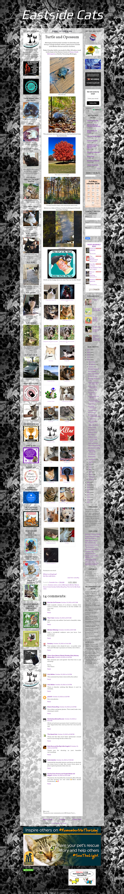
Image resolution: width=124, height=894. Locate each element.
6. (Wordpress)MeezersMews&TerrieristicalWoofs (67, 341)
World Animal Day (94, 448)
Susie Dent (93, 253)
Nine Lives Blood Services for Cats (90, 560)
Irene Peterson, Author (92, 536)
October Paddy (92, 390)
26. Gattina (67, 543)
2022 (88, 359)
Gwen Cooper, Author (92, 545)
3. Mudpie (50, 320)
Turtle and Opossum (92, 393)
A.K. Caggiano (94, 269)
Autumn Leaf (92, 437)
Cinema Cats (89, 551)
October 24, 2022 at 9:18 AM (64, 760)
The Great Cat (89, 547)
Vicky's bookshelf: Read (94, 245)
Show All (99, 168)
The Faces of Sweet (94, 445)
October (91, 367)
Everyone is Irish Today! (96, 309)
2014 (88, 499)
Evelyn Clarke (94, 261)
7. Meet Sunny (50, 360)
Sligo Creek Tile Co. (91, 540)
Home (62, 819)
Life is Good (92, 427)
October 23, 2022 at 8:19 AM (62, 618)
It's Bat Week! (92, 376)
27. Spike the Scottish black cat (51, 563)
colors (60, 585)
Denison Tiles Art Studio (93, 534)
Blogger (71, 889)
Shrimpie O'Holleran (92, 407)
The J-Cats (50, 618)
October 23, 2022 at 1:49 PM (63, 657)
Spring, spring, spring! (95, 319)
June (90, 467)
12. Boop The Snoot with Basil (67, 401)
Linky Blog (76, 577)
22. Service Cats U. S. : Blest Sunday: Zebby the (67, 503)
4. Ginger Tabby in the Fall (66, 320)
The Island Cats (52, 734)
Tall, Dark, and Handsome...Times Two (96, 338)
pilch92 (49, 696)
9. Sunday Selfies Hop (50, 381)
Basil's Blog (90, 156)
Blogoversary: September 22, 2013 (96, 329)
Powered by (93, 109)
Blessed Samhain (93, 369)
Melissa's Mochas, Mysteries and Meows (92, 146)
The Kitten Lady (90, 543)
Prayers (95, 299)
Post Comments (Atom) (58, 823)
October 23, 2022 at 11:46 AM (62, 643)
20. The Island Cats (67, 482)
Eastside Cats (62, 14)
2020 (88, 485)
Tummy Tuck (92, 432)
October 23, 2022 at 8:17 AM (69, 602)
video (45, 588)
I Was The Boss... (93, 425)
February (92, 477)
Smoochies (91, 412)
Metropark (65, 585)
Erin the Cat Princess (54, 602)
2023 (88, 357)
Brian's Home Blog (53, 707)
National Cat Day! (93, 373)
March (91, 474)
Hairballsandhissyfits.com (55, 719)
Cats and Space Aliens (93, 421)
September (92, 459)
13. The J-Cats (50, 421)
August (91, 462)
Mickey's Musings (52, 630)
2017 (88, 492)
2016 (88, 494)
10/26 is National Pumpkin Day (93, 383)
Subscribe (92, 103)
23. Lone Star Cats (51, 522)
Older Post (76, 819)
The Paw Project (90, 553)
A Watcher (91, 419)
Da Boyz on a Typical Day (92, 387)
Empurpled (91, 456)
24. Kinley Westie (67, 522)
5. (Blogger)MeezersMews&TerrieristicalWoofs (50, 341)
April (90, 472)
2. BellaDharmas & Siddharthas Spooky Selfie (66, 301)
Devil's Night (92, 371)
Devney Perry (94, 276)
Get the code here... (49, 576)
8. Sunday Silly (66, 360)
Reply (49, 612)
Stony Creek (47, 587)
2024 (88, 354)
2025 (88, 352)
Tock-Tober (92, 404)
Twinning (91, 454)
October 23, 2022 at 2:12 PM (63, 674)
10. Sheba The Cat (67, 381)
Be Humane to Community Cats (94, 415)
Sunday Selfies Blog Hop (59, 587)
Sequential (91, 429)
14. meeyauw (67, 421)
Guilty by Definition (93, 250)
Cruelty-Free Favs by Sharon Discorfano (92, 563)
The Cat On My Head (73, 587)
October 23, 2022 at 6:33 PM (68, 707)
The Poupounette (92, 120)
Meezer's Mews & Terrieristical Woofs (93, 125)
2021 (88, 482)
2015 (88, 497)
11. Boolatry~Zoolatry (50, 401)
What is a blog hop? (50, 574)
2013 (88, 502)
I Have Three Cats (92, 165)
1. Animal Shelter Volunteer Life (50, 300)
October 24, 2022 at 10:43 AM (61, 775)
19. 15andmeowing (51, 482)
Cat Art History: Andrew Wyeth (94, 400)
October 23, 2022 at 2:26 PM (61, 696)
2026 (88, 350)
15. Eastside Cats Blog (50, 441)
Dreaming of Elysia (93, 160)
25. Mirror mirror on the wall (50, 543)
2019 (88, 487)
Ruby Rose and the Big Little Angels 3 (59, 746)
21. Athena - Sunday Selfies (50, 502)
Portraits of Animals (91, 549)
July (90, 464)
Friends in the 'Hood (92, 440)
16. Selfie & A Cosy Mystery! (67, 441)
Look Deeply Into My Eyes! (93, 397)
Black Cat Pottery (90, 538)
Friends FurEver (92, 140)
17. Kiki (50, 462)
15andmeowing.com (93, 152)
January (91, 479)
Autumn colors (52, 585)
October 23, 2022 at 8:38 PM (66, 734)
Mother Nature (74, 585)
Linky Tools (70, 577)
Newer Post (48, 819)
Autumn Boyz (92, 410)
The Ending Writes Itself (94, 258)
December (92, 362)
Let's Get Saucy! (93, 443)
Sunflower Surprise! (92, 451)
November (92, 364)
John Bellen (51, 674)
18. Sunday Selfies (67, 462)
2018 (88, 489)
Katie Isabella (51, 760)
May (90, 469)
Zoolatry (50, 643)
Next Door (91, 434)
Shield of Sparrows (92, 281)
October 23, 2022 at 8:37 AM (67, 630)
